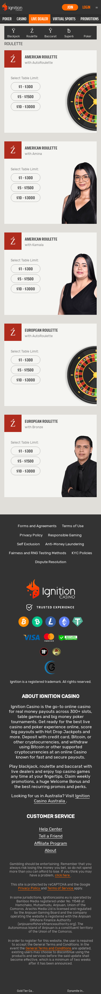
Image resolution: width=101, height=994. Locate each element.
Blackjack (13, 33)
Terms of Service (60, 888)
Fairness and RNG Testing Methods (37, 553)
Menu (96, 7)
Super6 (69, 33)
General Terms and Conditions (49, 948)
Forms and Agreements (37, 526)
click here (63, 875)
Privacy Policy (31, 535)
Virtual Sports (64, 19)
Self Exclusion (28, 544)
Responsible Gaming (65, 535)
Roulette (31, 33)
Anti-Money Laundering (64, 544)
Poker (7, 19)
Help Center (50, 829)
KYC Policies (82, 553)
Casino (21, 19)
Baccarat (50, 33)
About (50, 850)
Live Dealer (39, 19)
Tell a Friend (50, 836)
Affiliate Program (50, 843)
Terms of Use (72, 526)
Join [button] (70, 7)
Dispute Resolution (50, 562)
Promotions (90, 19)
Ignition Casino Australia (62, 798)
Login (86, 7)
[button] (7, 19)
